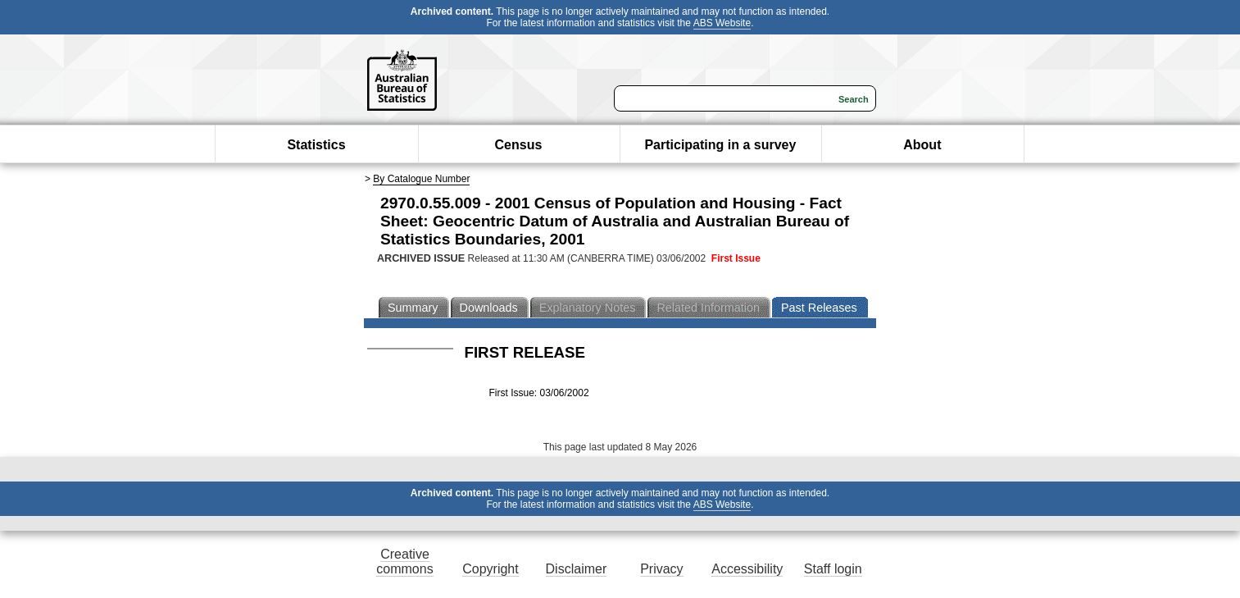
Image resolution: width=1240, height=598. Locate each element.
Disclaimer (576, 569)
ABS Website (722, 23)
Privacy (661, 569)
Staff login (833, 569)
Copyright (490, 569)
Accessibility (747, 569)
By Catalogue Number (421, 179)
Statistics (316, 145)
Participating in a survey (720, 145)
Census (519, 145)
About (922, 145)
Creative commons (404, 561)
